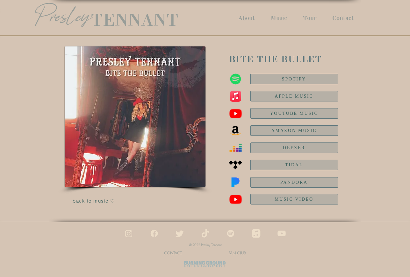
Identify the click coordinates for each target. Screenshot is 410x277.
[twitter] (179, 233)
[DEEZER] (294, 147)
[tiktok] (205, 233)
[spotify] (230, 233)
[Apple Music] (235, 96)
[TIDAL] (294, 165)
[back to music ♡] (95, 200)
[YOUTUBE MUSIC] (294, 113)
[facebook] (154, 233)
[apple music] (256, 233)
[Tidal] (235, 164)
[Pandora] (235, 182)
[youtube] (281, 233)
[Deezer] (235, 148)
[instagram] (128, 233)
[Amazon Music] (235, 130)
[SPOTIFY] (294, 79)
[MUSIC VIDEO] (294, 199)
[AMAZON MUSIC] (294, 130)
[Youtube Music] (235, 113)
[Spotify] (235, 79)
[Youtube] (235, 199)
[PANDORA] (294, 182)
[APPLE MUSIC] (294, 96)
